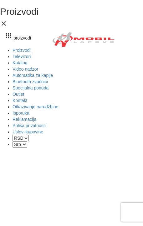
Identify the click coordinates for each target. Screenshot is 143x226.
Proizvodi (22, 50)
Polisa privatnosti (29, 125)
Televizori (22, 56)
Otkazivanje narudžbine (35, 106)
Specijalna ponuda (31, 87)
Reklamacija (24, 119)
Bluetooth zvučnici (30, 81)
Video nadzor (25, 69)
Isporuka (21, 113)
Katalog (20, 62)
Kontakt (20, 100)
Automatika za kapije (33, 75)
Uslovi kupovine (28, 131)
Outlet (18, 94)
